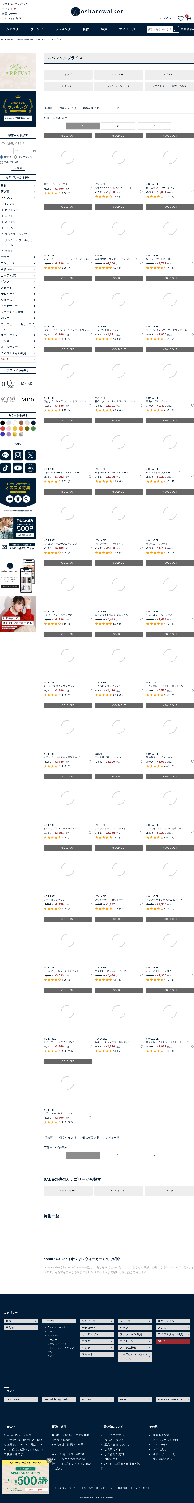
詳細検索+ (187, 29)
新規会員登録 (161, 1435)
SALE (40, 39)
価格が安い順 (67, 108)
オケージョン (9, 335)
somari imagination (57, 1399)
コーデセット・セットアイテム (17, 326)
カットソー (12, 209)
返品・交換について (116, 1444)
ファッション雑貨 (12, 311)
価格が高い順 (90, 108)
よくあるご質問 (114, 1454)
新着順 (49, 108)
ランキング (63, 29)
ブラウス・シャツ (16, 234)
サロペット (8, 293)
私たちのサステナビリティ (98, 1488)
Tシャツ (10, 203)
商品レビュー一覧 (164, 1454)
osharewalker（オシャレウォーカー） (17, 39)
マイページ (160, 1444)
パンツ (5, 281)
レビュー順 (113, 108)
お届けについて (114, 1439)
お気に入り (160, 1449)
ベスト (9, 251)
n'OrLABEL (13, 1399)
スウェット (12, 221)
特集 (104, 29)
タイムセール (69, 1190)
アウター (6, 257)
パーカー (10, 228)
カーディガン (9, 275)
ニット (9, 215)
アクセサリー (9, 305)
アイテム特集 (128, 1347)
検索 (176, 29)
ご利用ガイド (71, 1463)
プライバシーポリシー (66, 1488)
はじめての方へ (114, 1435)
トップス (6, 197)
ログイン (165, 18)
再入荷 (5, 191)
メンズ (5, 341)
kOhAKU (88, 1399)
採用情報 (123, 1488)
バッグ (5, 317)
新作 (86, 29)
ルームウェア (9, 347)
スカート (6, 287)
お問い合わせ (112, 1458)
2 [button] (118, 125)
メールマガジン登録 (165, 1439)
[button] (154, 126)
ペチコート (8, 269)
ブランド (37, 29)
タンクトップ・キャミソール (19, 242)
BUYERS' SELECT (170, 1399)
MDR (123, 1399)
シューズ (6, 299)
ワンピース (8, 263)
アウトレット (120, 1190)
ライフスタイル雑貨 (13, 353)
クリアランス (170, 1190)
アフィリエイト (141, 1488)
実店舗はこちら (162, 1458)
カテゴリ (12, 29)
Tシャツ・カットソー (59, 1327)
